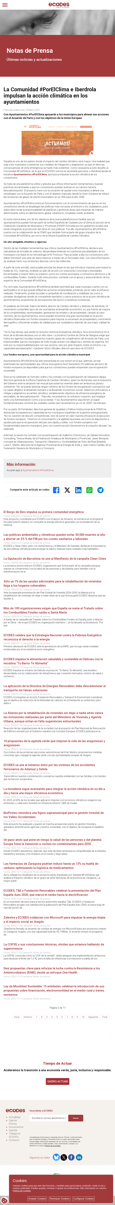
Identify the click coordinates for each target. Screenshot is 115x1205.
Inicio (17, 1016)
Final (104, 1016)
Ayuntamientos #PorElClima (30, 174)
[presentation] (52, 1129)
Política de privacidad (53, 1146)
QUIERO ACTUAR (57, 1081)
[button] (56, 490)
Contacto (14, 1140)
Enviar (75, 1118)
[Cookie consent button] (4, 1200)
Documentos (16, 1126)
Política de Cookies (22, 1191)
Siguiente (93, 1016)
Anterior (28, 1016)
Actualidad (14, 1117)
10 (83, 1016)
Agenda (13, 1130)
